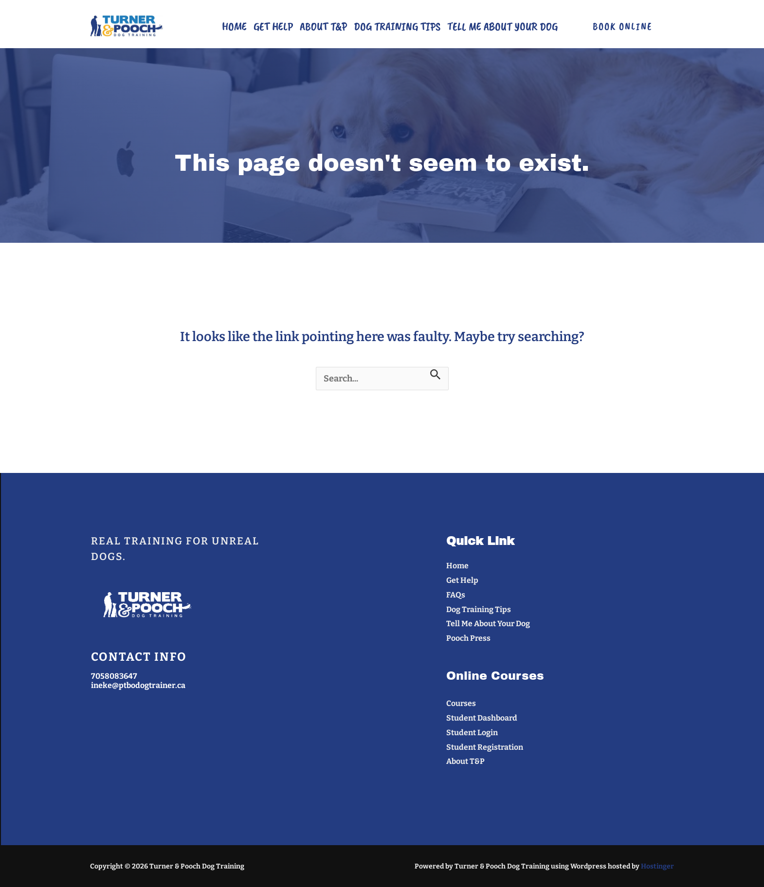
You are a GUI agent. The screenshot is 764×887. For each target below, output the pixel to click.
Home (234, 26)
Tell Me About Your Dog (502, 26)
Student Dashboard (482, 718)
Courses (461, 703)
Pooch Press (468, 638)
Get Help (273, 26)
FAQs (455, 594)
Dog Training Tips (397, 26)
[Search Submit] (435, 374)
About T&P (323, 26)
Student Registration (485, 747)
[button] (622, 26)
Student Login (472, 732)
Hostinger (657, 866)
